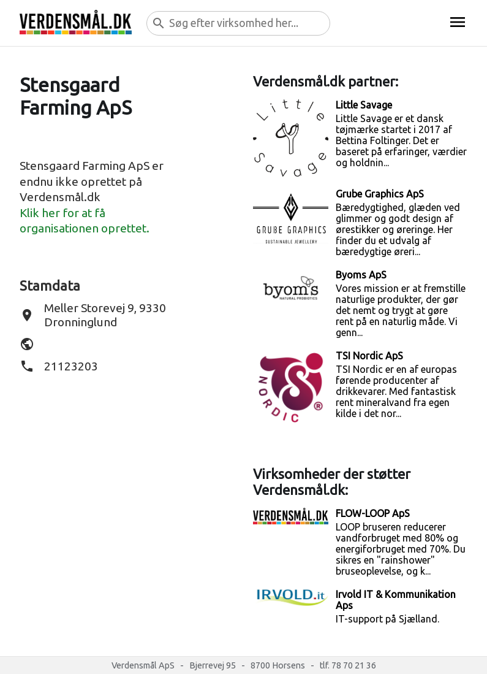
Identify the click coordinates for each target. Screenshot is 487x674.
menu (457, 22)
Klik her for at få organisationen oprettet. (84, 221)
